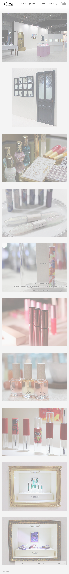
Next (59, 563)
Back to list (40, 563)
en (64, 3)
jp (61, 3)
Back (21, 563)
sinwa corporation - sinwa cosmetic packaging (8, 3)
